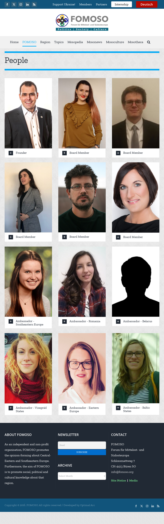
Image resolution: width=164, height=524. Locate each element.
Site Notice (118, 480)
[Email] (82, 445)
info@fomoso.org (122, 472)
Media (133, 480)
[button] (148, 42)
